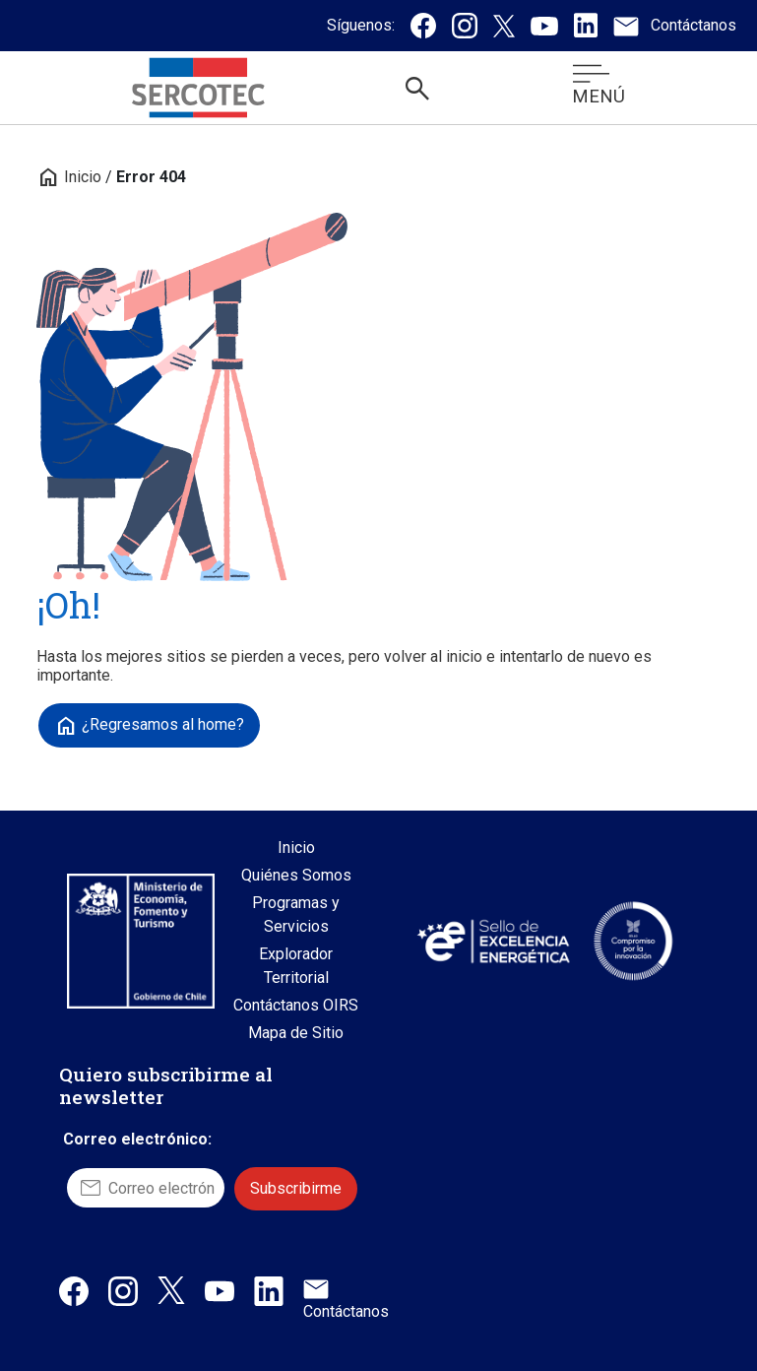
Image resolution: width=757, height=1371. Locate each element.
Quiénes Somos (296, 875)
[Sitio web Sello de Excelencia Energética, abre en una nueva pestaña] (492, 941)
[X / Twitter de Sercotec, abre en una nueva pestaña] (171, 1288)
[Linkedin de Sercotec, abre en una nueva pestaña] (269, 1289)
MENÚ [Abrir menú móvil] (598, 85)
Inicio (68, 176)
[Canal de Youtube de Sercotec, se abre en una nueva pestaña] (544, 25)
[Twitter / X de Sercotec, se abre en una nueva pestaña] (504, 25)
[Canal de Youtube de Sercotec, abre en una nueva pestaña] (219, 1289)
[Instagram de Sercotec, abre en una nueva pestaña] (123, 1289)
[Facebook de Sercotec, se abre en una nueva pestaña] (423, 25)
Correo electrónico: (137, 1139)
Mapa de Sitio (296, 1032)
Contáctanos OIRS (295, 1005)
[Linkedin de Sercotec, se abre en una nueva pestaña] (586, 25)
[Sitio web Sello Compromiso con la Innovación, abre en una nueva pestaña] (633, 940)
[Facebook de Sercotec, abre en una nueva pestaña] (74, 1289)
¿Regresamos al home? (149, 726)
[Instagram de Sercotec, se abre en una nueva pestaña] (464, 25)
